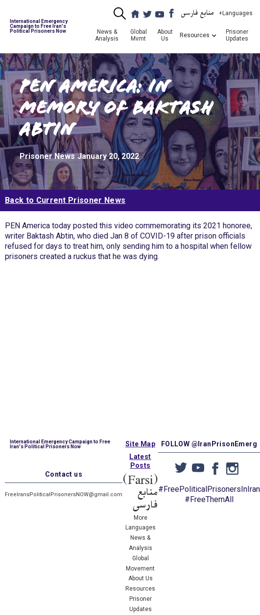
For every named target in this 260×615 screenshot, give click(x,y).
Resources (140, 588)
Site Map (140, 444)
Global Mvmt (138, 35)
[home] (44, 26)
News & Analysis (106, 35)
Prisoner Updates (237, 35)
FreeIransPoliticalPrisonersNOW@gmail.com (63, 494)
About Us (165, 35)
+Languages (236, 13)
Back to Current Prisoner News (65, 200)
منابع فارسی (197, 13)
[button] (194, 35)
